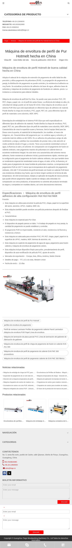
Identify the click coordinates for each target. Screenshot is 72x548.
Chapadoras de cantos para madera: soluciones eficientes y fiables (53, 382)
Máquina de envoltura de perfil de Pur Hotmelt (21, 321)
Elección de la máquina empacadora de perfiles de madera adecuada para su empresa (19, 379)
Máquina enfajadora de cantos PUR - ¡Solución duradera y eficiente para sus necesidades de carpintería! (19, 389)
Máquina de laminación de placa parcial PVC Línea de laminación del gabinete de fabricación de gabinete (35, 338)
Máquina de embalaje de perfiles (36, 421)
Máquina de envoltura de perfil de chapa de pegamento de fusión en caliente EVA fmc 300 (35, 345)
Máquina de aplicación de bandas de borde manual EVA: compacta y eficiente (53, 379)
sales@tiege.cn (23, 30)
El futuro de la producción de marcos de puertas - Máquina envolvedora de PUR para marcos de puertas (53, 389)
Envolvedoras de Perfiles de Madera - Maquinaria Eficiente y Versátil (53, 372)
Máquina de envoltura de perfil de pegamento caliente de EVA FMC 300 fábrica (34, 358)
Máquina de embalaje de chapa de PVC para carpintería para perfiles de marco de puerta (19, 372)
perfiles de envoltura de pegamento (17, 325)
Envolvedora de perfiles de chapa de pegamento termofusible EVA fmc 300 (14, 421)
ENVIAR (64, 502)
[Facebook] (5, 473)
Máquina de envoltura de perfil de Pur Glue (18, 99)
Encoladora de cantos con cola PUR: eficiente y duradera (19, 385)
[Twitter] (9, 473)
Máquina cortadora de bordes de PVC (58, 421)
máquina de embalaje (14, 121)
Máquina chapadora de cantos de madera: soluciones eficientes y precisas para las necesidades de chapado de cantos (19, 382)
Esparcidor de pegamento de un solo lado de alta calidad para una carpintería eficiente (19, 376)
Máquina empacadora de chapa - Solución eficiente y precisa (53, 376)
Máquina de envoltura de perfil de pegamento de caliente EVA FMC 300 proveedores (31, 352)
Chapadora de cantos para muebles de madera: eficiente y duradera (53, 385)
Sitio (66, 60)
